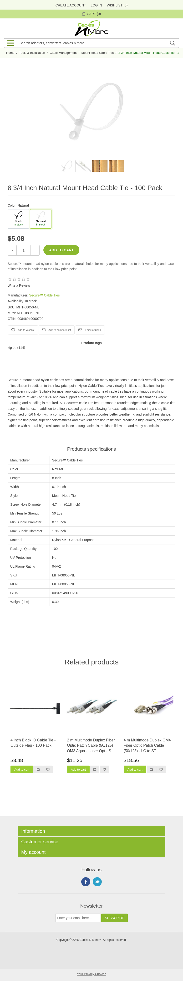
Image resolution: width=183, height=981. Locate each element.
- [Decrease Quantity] (12, 250)
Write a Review (19, 285)
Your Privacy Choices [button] (91, 974)
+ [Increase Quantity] (35, 250)
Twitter (97, 881)
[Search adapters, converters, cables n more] (91, 43)
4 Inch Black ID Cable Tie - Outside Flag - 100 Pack (33, 742)
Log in (96, 5)
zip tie (12, 348)
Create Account (71, 5)
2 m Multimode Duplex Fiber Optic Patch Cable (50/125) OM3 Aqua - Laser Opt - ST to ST (91, 746)
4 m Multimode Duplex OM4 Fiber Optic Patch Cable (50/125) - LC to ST (147, 745)
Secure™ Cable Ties (44, 295)
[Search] (172, 43)
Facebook (85, 881)
